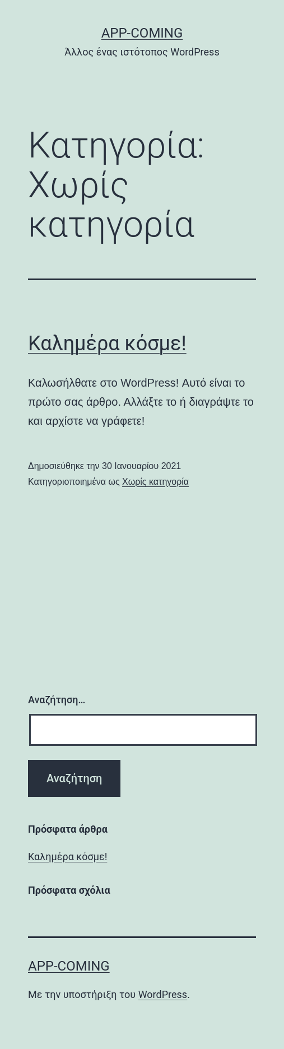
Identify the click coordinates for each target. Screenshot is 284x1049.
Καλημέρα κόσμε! (107, 343)
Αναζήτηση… (56, 699)
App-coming (142, 33)
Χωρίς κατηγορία (155, 481)
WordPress (162, 994)
